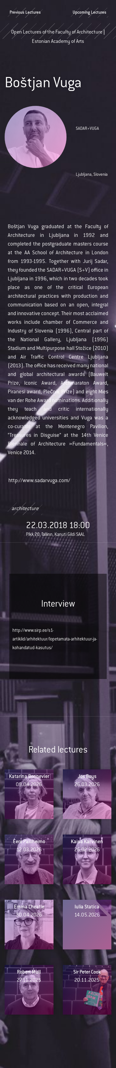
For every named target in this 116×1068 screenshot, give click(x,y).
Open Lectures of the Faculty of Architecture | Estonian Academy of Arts (58, 34)
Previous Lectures (25, 13)
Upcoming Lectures (89, 13)
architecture (25, 508)
